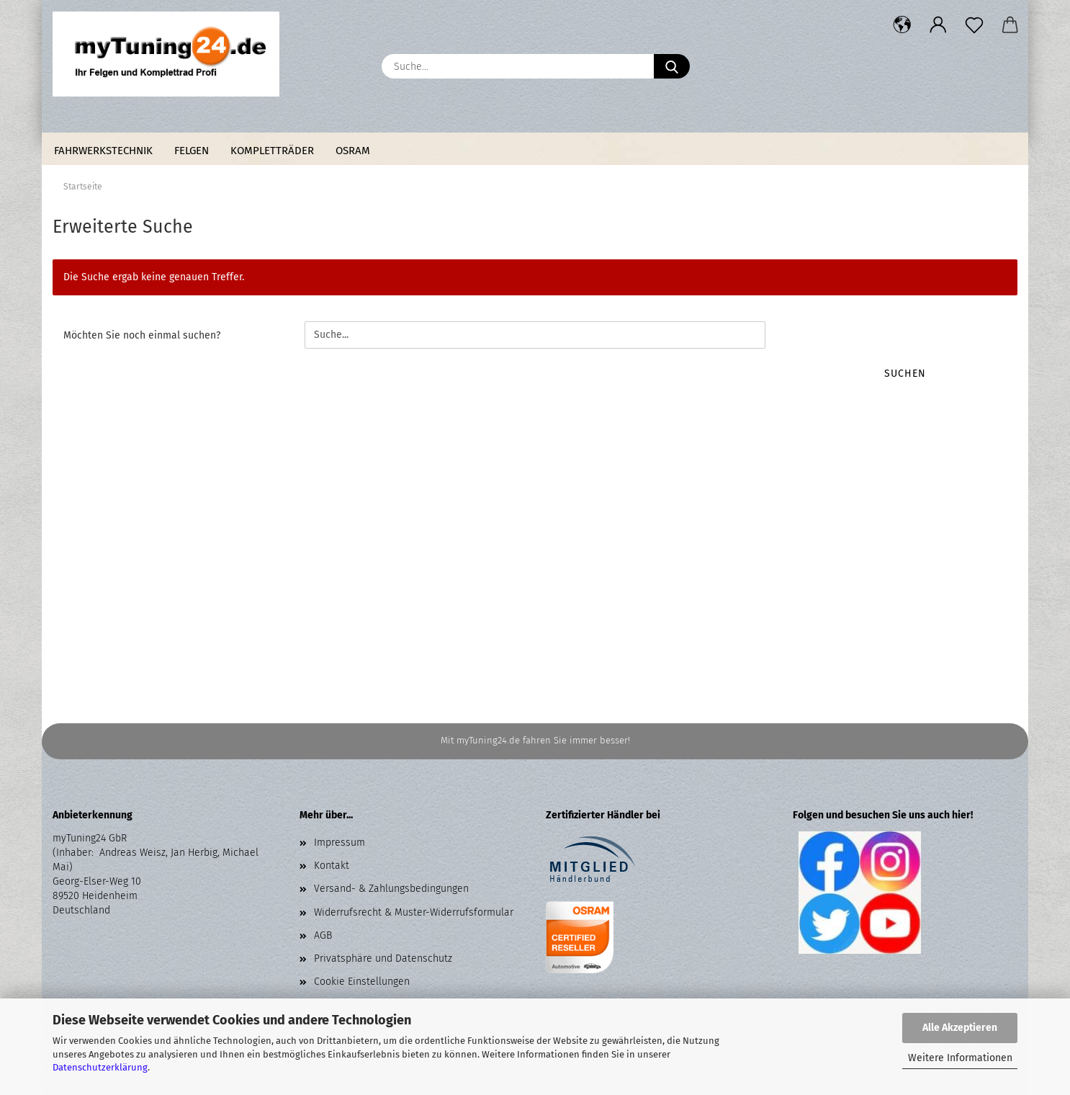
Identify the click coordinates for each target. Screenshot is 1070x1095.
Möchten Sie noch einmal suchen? (141, 335)
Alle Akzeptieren (959, 1028)
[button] (902, 25)
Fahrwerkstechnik (103, 150)
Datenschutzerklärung (100, 1067)
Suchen (905, 373)
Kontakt (331, 865)
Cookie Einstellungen (362, 981)
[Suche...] (672, 66)
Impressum (339, 842)
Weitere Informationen (960, 1058)
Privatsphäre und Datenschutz (383, 958)
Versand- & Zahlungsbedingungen (391, 888)
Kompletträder (272, 150)
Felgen (191, 150)
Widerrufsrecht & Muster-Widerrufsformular (413, 912)
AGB (323, 935)
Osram (353, 150)
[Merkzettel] (974, 25)
